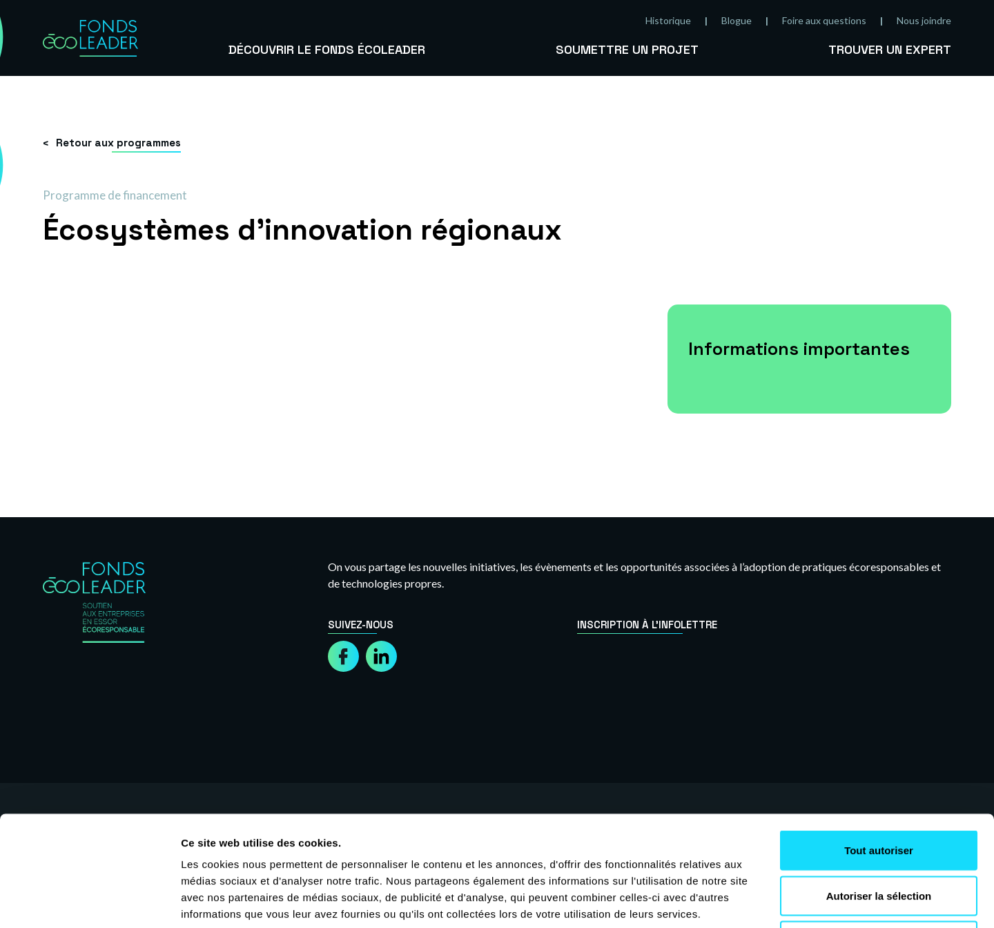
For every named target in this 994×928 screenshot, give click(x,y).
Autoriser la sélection (879, 792)
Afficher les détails (760, 901)
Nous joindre (924, 20)
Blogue (736, 20)
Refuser (878, 837)
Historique (668, 20)
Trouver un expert (889, 49)
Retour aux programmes (118, 142)
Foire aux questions (824, 20)
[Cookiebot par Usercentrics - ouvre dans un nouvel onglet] (89, 901)
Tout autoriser (878, 747)
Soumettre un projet (627, 49)
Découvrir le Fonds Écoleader (326, 49)
